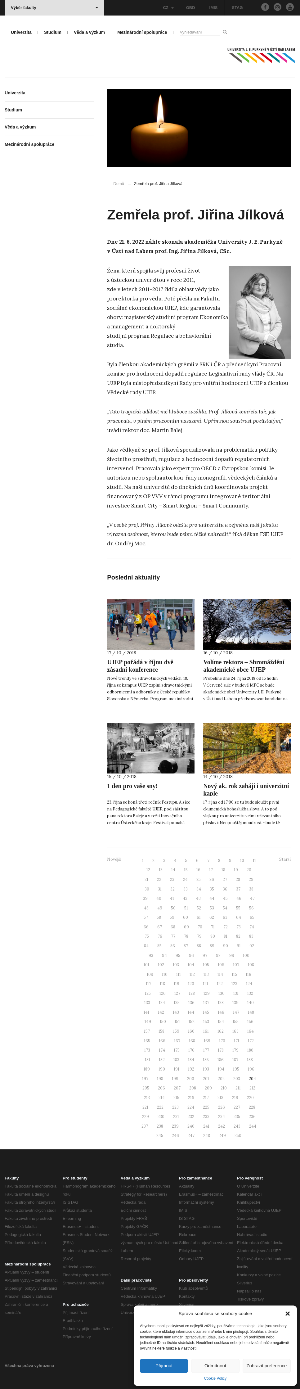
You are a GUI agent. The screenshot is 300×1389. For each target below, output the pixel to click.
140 (250, 1002)
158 (161, 1031)
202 (221, 1078)
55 (238, 908)
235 (237, 1116)
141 (146, 1012)
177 (206, 1050)
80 (212, 936)
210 (224, 1088)
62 (211, 917)
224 (190, 1107)
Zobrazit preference (266, 1365)
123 (234, 983)
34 (198, 889)
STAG (237, 7)
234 (221, 1116)
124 (249, 983)
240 (191, 1126)
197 (145, 1078)
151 (177, 1021)
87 (186, 946)
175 (177, 1050)
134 (162, 1002)
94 (164, 955)
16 (198, 870)
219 (235, 1097)
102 (161, 964)
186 (220, 1059)
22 (159, 879)
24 (185, 879)
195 (236, 1069)
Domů (118, 183)
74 (251, 927)
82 (238, 936)
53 (212, 908)
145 (206, 1012)
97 (205, 955)
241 (206, 1126)
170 (222, 1041)
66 (146, 927)
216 (191, 1097)
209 (208, 1088)
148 (251, 1012)
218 (220, 1097)
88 (199, 946)
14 (173, 870)
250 (238, 1135)
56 (251, 908)
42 (185, 898)
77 (173, 936)
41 (172, 898)
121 (205, 983)
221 (145, 1107)
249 (222, 1135)
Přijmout (163, 1365)
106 (221, 964)
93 (151, 955)
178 (221, 1050)
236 (252, 1116)
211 (238, 1088)
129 (207, 993)
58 (159, 917)
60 (185, 917)
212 (252, 1088)
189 (147, 1069)
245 (159, 1135)
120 (191, 983)
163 (235, 1031)
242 (221, 1126)
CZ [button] (168, 7)
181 (147, 1059)
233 (206, 1116)
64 (238, 917)
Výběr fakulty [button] (54, 7)
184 (191, 1059)
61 (199, 917)
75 (147, 936)
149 (148, 1021)
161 (206, 1031)
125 (148, 993)
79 (199, 936)
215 (176, 1097)
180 (250, 1050)
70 (200, 927)
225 (206, 1107)
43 (198, 898)
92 (251, 946)
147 (236, 1012)
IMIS (213, 7)
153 (206, 1021)
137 (206, 1002)
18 (223, 870)
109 (150, 974)
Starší (285, 859)
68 (173, 927)
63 (225, 917)
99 (231, 955)
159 (176, 1031)
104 (191, 964)
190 (162, 1069)
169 (207, 1041)
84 (146, 946)
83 (251, 936)
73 (238, 927)
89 (212, 946)
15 (186, 870)
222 (160, 1107)
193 (206, 1069)
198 (160, 1078)
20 (249, 870)
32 (172, 889)
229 (145, 1116)
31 (160, 889)
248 (206, 1135)
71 (213, 927)
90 (225, 946)
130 (221, 993)
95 (178, 955)
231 (176, 1116)
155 (236, 1021)
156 (250, 1021)
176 (191, 1050)
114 (220, 974)
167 (177, 1041)
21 (146, 879)
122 (220, 983)
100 (246, 955)
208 (192, 1088)
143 (176, 1012)
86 (172, 946)
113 (206, 974)
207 (177, 1088)
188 (250, 1059)
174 (162, 1050)
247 (191, 1135)
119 (176, 983)
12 (148, 870)
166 (162, 1041)
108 (251, 964)
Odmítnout (215, 1365)
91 (239, 946)
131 (236, 993)
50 (173, 908)
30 (147, 889)
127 (177, 993)
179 (235, 1050)
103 (176, 964)
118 (162, 983)
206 (161, 1088)
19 (236, 870)
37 (238, 889)
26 (211, 879)
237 (144, 1126)
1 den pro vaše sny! (132, 785)
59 (172, 917)
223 (175, 1107)
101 (146, 964)
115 (234, 974)
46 (238, 898)
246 (175, 1135)
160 (191, 1031)
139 (235, 1002)
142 (161, 1012)
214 (162, 1097)
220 (250, 1097)
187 (235, 1059)
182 (162, 1059)
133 (147, 1002)
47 (252, 898)
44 (211, 898)
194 (221, 1069)
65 (252, 917)
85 (159, 946)
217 (206, 1097)
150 (163, 1021)
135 (177, 1002)
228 (252, 1107)
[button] (287, 1313)
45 (225, 898)
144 (191, 1012)
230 (161, 1116)
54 (225, 908)
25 (198, 879)
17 (211, 870)
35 (212, 889)
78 (186, 936)
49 (159, 908)
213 (147, 1097)
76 (160, 936)
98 (218, 955)
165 (147, 1041)
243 (237, 1126)
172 (251, 1041)
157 (147, 1031)
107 (236, 964)
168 (192, 1041)
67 (159, 927)
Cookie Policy (215, 1378)
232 (191, 1116)
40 (158, 898)
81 (225, 936)
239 (175, 1126)
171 (236, 1041)
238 (160, 1126)
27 (225, 879)
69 (186, 927)
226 (221, 1107)
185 (206, 1059)
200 (190, 1078)
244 (252, 1126)
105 (206, 964)
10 (242, 860)
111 (178, 974)
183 (176, 1059)
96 (191, 955)
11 (254, 860)
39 (145, 898)
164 (250, 1031)
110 (165, 974)
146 (221, 1012)
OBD (190, 7)
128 (192, 993)
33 (185, 889)
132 (250, 993)
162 (220, 1031)
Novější (114, 859)
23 (172, 879)
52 (199, 908)
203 (236, 1078)
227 (237, 1107)
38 (251, 889)
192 (191, 1069)
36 (225, 889)
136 (191, 1002)
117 (148, 983)
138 (221, 1002)
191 (176, 1069)
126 (162, 993)
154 (221, 1021)
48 (146, 908)
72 (225, 927)
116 (248, 974)
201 (206, 1078)
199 (175, 1078)
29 (251, 879)
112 (192, 974)
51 (186, 908)
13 (161, 870)
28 (238, 879)
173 (147, 1050)
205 (145, 1088)
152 (192, 1021)
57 (146, 917)
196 (251, 1069)
